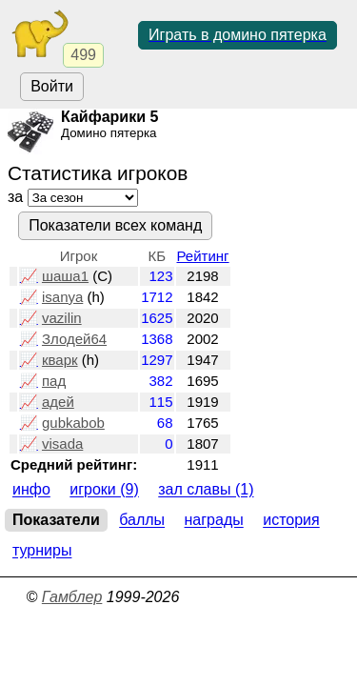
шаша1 (65, 276)
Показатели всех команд (115, 225)
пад (54, 381)
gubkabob (73, 422)
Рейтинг (203, 256)
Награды (214, 521)
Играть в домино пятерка (238, 35)
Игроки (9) (104, 490)
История (291, 521)
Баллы (142, 521)
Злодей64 (74, 339)
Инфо (31, 490)
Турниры (41, 551)
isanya (62, 297)
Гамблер (72, 597)
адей (58, 401)
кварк (60, 360)
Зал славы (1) (205, 490)
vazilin (62, 318)
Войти (51, 86)
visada (62, 443)
